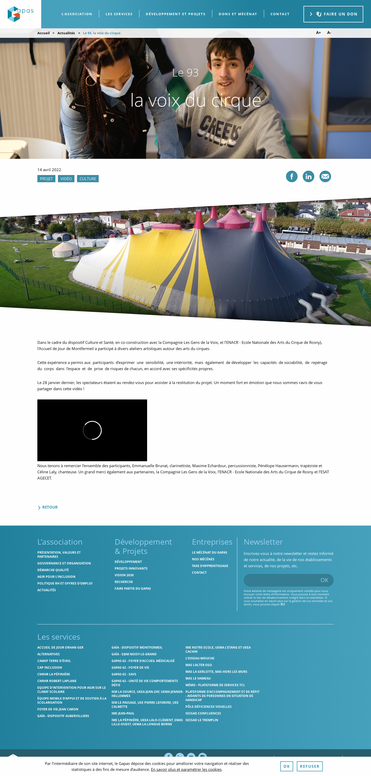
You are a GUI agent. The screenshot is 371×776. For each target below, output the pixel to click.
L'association (77, 14)
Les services (119, 14)
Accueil (43, 33)
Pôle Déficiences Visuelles (208, 706)
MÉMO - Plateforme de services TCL (215, 685)
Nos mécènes (203, 559)
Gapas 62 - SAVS (124, 674)
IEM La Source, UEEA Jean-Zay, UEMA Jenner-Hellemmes (147, 694)
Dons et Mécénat (238, 14)
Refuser (310, 766)
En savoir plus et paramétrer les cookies (186, 769)
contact (280, 14)
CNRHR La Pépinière (53, 674)
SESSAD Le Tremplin (201, 720)
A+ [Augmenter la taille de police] (318, 32)
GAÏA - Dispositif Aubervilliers (63, 716)
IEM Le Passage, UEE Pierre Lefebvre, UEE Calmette (145, 704)
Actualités (66, 33)
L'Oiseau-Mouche (199, 658)
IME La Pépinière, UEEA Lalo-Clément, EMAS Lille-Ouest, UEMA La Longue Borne (147, 722)
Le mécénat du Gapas (209, 552)
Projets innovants (131, 568)
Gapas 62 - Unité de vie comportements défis (145, 683)
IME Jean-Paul (123, 713)
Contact (199, 572)
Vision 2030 (124, 575)
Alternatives (48, 654)
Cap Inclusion (49, 667)
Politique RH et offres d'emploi (64, 583)
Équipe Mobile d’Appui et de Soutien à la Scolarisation (71, 700)
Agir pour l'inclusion (56, 576)
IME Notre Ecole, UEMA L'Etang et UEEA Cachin (218, 649)
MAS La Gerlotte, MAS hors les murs (216, 671)
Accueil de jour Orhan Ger (60, 647)
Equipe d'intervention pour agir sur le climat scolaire (71, 689)
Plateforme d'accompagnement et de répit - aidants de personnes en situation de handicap (222, 696)
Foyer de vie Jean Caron (57, 709)
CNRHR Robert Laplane (57, 681)
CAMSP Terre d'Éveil (54, 661)
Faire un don (333, 14)
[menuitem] (77, 14)
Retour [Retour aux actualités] (47, 507)
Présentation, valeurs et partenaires (59, 554)
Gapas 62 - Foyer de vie (130, 667)
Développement (128, 562)
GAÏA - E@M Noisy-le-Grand (134, 654)
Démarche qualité (53, 570)
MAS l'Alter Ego (198, 665)
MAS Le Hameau (198, 678)
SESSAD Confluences (203, 713)
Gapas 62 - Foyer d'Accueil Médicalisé (143, 661)
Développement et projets (176, 14)
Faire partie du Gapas (133, 588)
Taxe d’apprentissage (210, 566)
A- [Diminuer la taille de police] (329, 32)
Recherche (124, 582)
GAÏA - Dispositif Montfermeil (137, 647)
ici (283, 604)
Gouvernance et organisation (64, 563)
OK (324, 580)
